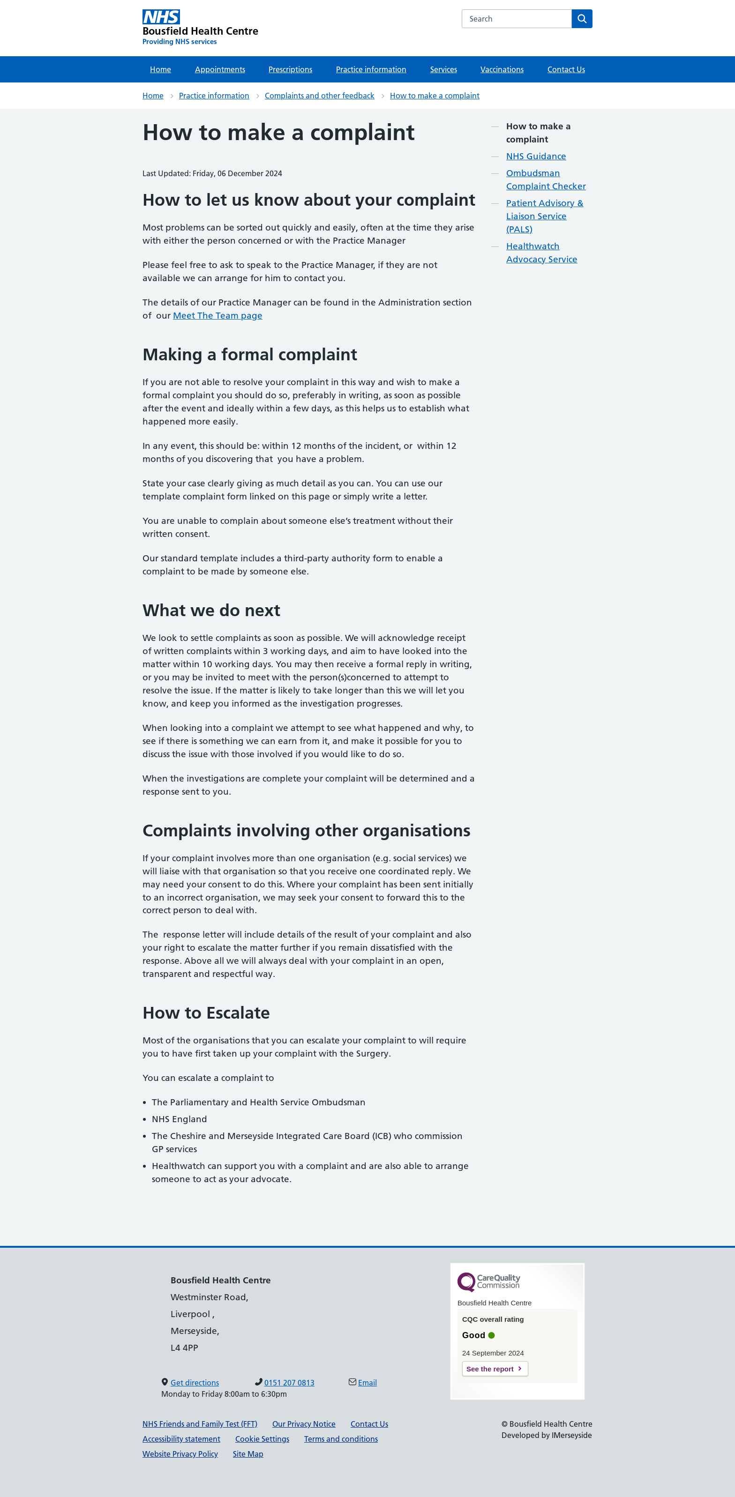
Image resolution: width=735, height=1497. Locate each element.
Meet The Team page (217, 315)
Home (160, 69)
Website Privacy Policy (180, 1454)
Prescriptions (290, 69)
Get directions (195, 1382)
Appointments (220, 69)
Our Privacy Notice (304, 1424)
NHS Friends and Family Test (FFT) (199, 1424)
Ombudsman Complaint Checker (546, 180)
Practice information (371, 69)
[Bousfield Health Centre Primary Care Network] (200, 27)
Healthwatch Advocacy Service (542, 253)
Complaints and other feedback (320, 95)
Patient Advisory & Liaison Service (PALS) (545, 216)
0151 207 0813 (289, 1382)
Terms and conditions (341, 1439)
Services (443, 69)
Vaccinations (502, 69)
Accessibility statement (181, 1439)
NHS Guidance (536, 156)
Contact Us (566, 69)
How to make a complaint (435, 95)
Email (367, 1382)
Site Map (248, 1454)
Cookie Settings (262, 1439)
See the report (490, 1369)
